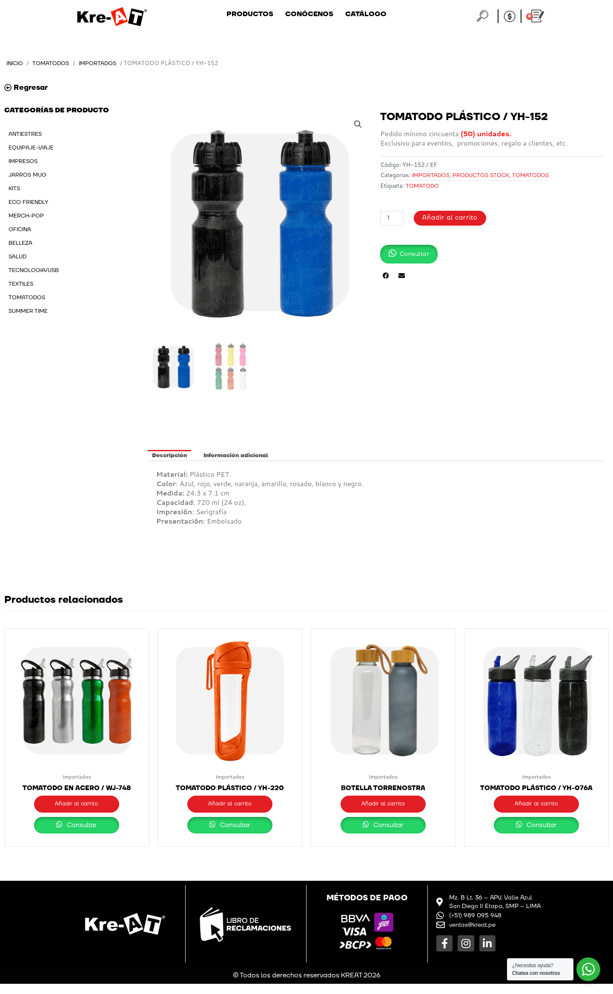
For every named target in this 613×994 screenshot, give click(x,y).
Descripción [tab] (169, 456)
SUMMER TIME (28, 311)
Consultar (77, 835)
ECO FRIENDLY (28, 202)
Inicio (15, 63)
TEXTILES (21, 284)
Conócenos (309, 14)
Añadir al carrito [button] (76, 805)
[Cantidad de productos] (391, 219)
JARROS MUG (27, 175)
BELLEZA (20, 243)
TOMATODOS (53, 63)
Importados (102, 63)
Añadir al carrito (450, 219)
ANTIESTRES (25, 134)
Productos (249, 14)
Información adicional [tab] (235, 456)
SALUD (17, 257)
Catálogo (366, 14)
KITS (14, 189)
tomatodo (422, 187)
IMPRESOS (23, 162)
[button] (357, 124)
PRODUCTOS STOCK (481, 176)
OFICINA (20, 230)
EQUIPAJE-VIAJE (31, 148)
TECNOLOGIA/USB (34, 271)
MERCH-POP (26, 216)
